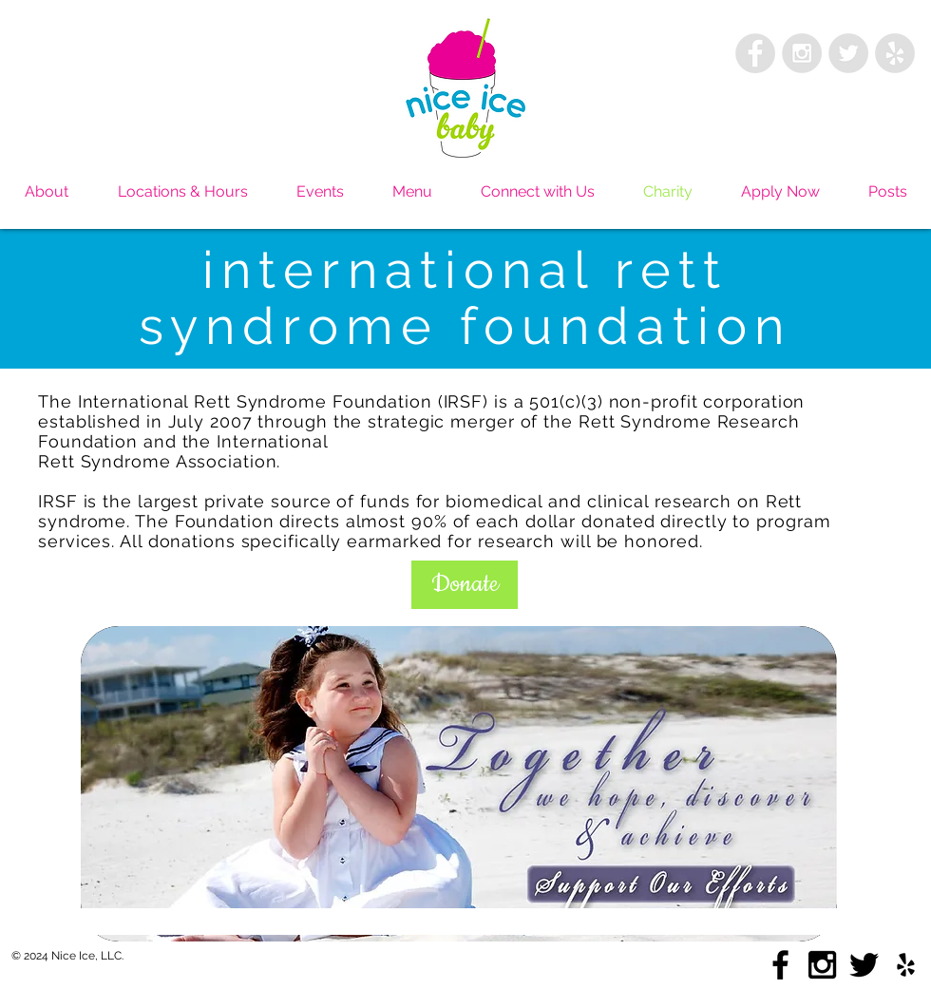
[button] (464, 585)
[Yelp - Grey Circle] (895, 53)
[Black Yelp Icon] (905, 964)
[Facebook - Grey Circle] (755, 53)
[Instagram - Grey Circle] (802, 53)
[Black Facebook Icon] (780, 964)
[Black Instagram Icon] (822, 964)
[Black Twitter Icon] (864, 964)
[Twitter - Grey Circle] (848, 53)
